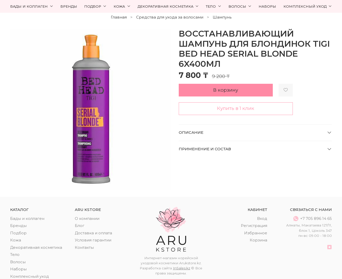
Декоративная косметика (168, 6)
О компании (87, 218)
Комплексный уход (307, 6)
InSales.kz (181, 268)
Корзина (258, 240)
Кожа (122, 6)
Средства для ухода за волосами (169, 17)
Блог (79, 225)
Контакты (84, 247)
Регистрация (254, 225)
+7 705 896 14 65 (312, 218)
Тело (213, 6)
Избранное (255, 233)
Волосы (240, 6)
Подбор (95, 6)
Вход (262, 218)
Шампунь (222, 17)
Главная (119, 17)
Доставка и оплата (93, 233)
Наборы (267, 6)
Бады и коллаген (31, 6)
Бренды (68, 6)
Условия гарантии (93, 240)
